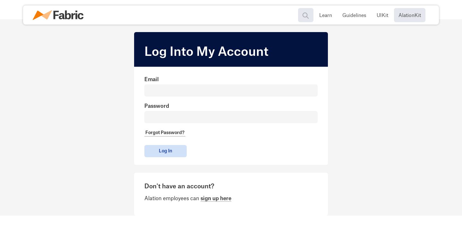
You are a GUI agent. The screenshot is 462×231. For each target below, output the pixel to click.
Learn (325, 15)
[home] (60, 15)
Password (156, 106)
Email (151, 79)
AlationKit (409, 15)
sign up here (216, 198)
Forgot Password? (164, 133)
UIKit (382, 15)
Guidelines (354, 15)
